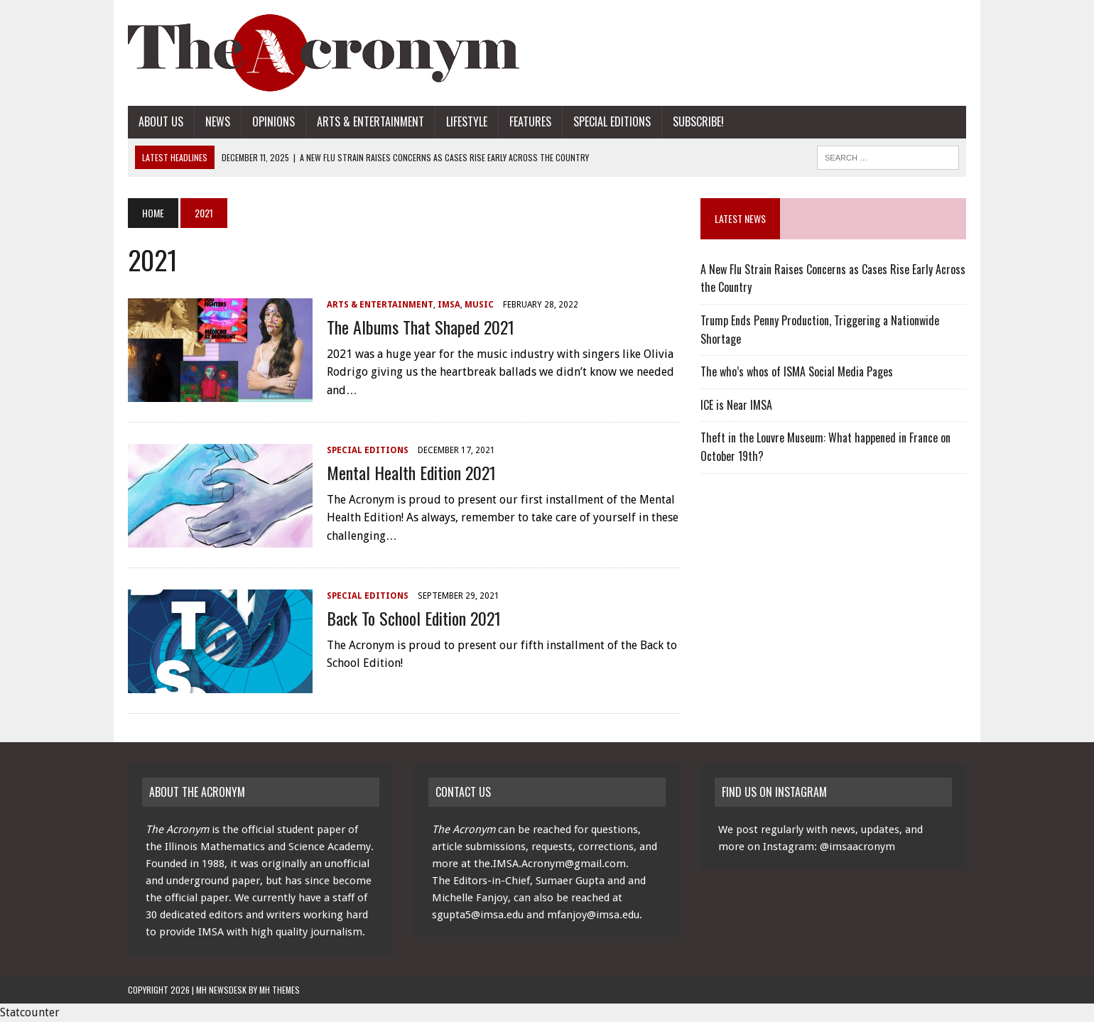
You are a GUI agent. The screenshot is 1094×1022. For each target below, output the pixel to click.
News (217, 121)
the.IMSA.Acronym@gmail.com (550, 863)
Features (530, 121)
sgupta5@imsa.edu (478, 914)
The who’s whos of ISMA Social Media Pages (796, 371)
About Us (161, 121)
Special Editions (612, 121)
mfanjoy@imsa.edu (593, 914)
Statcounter (30, 1012)
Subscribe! (698, 121)
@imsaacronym (857, 846)
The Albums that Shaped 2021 (420, 326)
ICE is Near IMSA (736, 404)
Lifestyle (466, 121)
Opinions (273, 121)
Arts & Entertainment (370, 121)
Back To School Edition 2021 (414, 618)
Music (479, 305)
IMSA (449, 305)
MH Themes (279, 990)
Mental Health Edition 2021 (411, 472)
